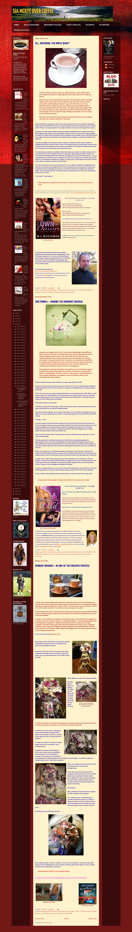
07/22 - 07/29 (20, 409)
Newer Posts (39, 918)
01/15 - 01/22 (20, 480)
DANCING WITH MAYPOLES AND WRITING (25, 270)
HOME (16, 25)
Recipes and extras (21, 30)
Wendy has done (55, 634)
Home (66, 918)
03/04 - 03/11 (20, 461)
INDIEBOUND (53, 528)
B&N (52, 240)
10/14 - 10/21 (20, 356)
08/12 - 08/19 (20, 380)
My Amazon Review (54, 377)
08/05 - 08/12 (20, 383)
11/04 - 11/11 (20, 348)
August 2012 (42, 290)
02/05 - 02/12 (20, 472)
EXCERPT (78, 520)
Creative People (57, 911)
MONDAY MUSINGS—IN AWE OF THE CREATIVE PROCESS (62, 565)
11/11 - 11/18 (20, 345)
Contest (45, 275)
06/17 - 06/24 (20, 420)
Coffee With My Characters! (25, 290)
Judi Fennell (58, 352)
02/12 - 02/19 (20, 469)
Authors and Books (51, 290)
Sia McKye (50, 292)
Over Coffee (44, 292)
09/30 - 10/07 (20, 361)
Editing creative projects (68, 911)
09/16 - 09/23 (20, 367)
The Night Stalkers (69, 292)
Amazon (70, 237)
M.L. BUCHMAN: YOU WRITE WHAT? (52, 43)
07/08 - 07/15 (20, 415)
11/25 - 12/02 (20, 340)
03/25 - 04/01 (20, 453)
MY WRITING (104, 25)
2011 (16, 488)
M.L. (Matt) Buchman (68, 92)
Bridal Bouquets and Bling (46, 911)
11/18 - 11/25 (20, 342)
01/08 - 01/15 (20, 482)
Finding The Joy (25, 180)
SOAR (55, 292)
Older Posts (93, 918)
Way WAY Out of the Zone (25, 249)
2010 (16, 491)
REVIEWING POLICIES (53, 25)
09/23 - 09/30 (20, 364)
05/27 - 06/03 (20, 428)
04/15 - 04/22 (20, 445)
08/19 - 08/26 (20, 378)
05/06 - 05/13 (20, 436)
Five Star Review (61, 290)
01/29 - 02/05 (20, 474)
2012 (16, 324)
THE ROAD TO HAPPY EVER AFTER (25, 118)
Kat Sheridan (110, 65)
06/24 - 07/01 (20, 417)
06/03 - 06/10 (20, 426)
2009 (16, 494)
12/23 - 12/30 (20, 329)
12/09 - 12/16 (20, 334)
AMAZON (48, 240)
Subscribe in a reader (109, 95)
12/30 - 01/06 (20, 326)
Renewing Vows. (51, 913)
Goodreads (53, 113)
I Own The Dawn (70, 290)
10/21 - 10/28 (20, 353)
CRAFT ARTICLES (74, 25)
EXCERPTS (90, 25)
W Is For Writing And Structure (25, 137)
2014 (16, 318)
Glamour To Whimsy (80, 911)
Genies (68, 552)
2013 (16, 321)
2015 (16, 316)
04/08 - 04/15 (20, 447)
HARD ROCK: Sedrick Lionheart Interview (25, 158)
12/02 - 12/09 (20, 337)
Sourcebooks (60, 292)
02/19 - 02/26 (20, 466)
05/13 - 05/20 (20, 434)
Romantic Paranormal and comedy (75, 554)
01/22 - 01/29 (20, 477)
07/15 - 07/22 (20, 412)
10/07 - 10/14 (20, 359)
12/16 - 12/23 (20, 332)
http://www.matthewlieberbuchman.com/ (46, 271)
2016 (16, 313)
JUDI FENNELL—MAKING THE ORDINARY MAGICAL (59, 301)
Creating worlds (61, 552)
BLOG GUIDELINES (31, 25)
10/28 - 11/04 (20, 351)
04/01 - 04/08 (20, 450)
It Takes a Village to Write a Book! (25, 94)
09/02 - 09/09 (21, 372)
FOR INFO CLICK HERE (49, 902)
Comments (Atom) (47, 923)
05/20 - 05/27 (20, 431)
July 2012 (89, 911)
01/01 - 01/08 (20, 485)
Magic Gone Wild (81, 552)
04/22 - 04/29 (20, 442)
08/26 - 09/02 (20, 375)
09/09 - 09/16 (20, 370)
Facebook (43, 546)
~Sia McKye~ (44, 288)
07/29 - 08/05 (20, 386)
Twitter (58, 546)
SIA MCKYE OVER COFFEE (33, 11)
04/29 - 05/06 (20, 439)
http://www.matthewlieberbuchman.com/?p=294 (83, 193)
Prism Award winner (60, 554)
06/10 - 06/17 (20, 423)
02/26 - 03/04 (20, 463)
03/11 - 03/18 (20, 458)
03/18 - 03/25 (20, 455)
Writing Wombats (68, 913)
